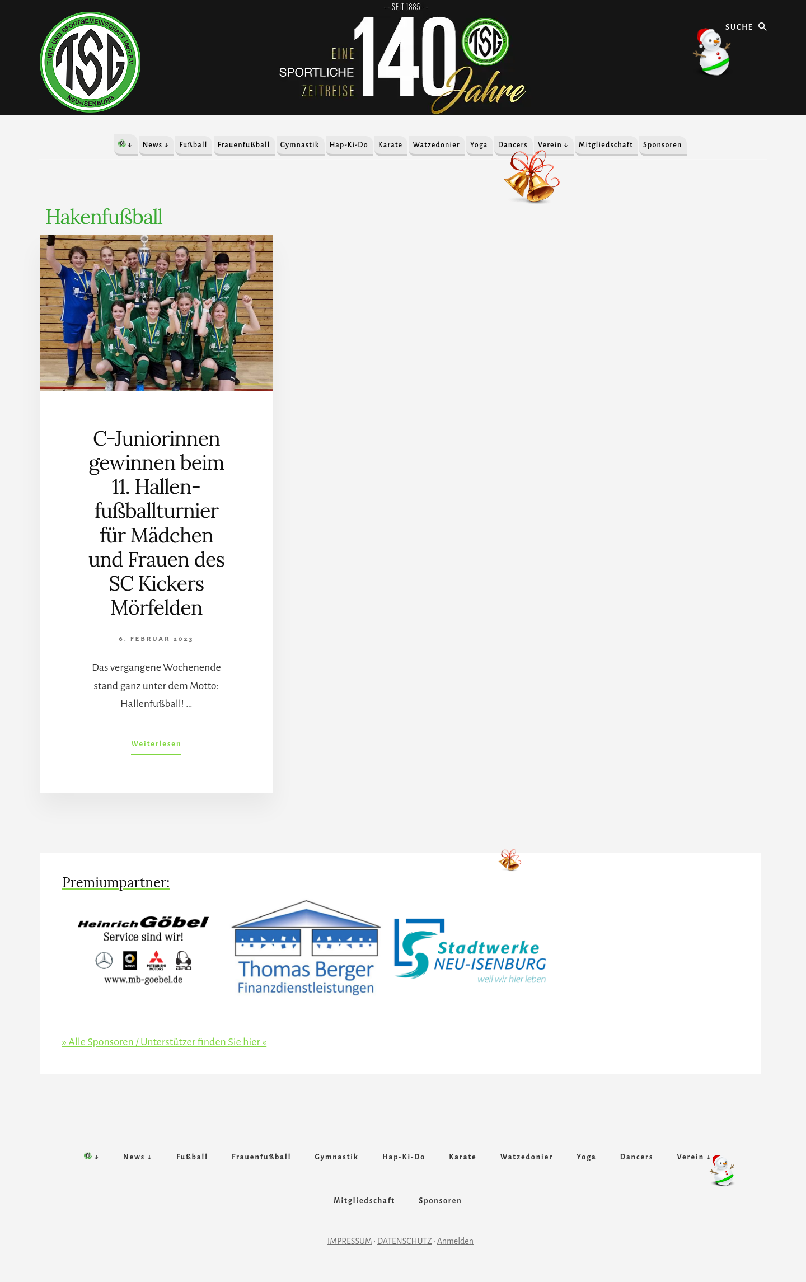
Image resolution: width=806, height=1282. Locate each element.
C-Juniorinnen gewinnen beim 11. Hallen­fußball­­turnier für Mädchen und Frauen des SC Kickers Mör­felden (156, 522)
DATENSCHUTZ (404, 1241)
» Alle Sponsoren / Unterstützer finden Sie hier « (164, 1041)
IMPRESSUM (349, 1241)
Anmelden (455, 1241)
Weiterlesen (156, 746)
